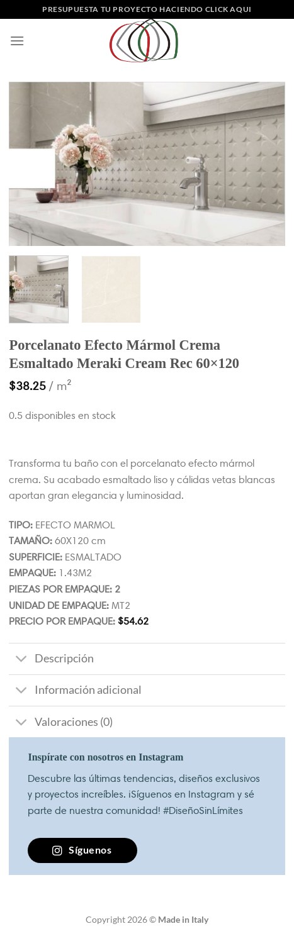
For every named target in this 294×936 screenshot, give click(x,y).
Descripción (51, 660)
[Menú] (17, 40)
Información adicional (75, 691)
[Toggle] (21, 660)
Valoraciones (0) (60, 723)
